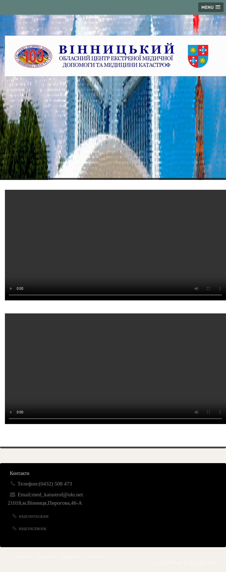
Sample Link (21, 557)
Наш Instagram (33, 516)
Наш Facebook (32, 529)
